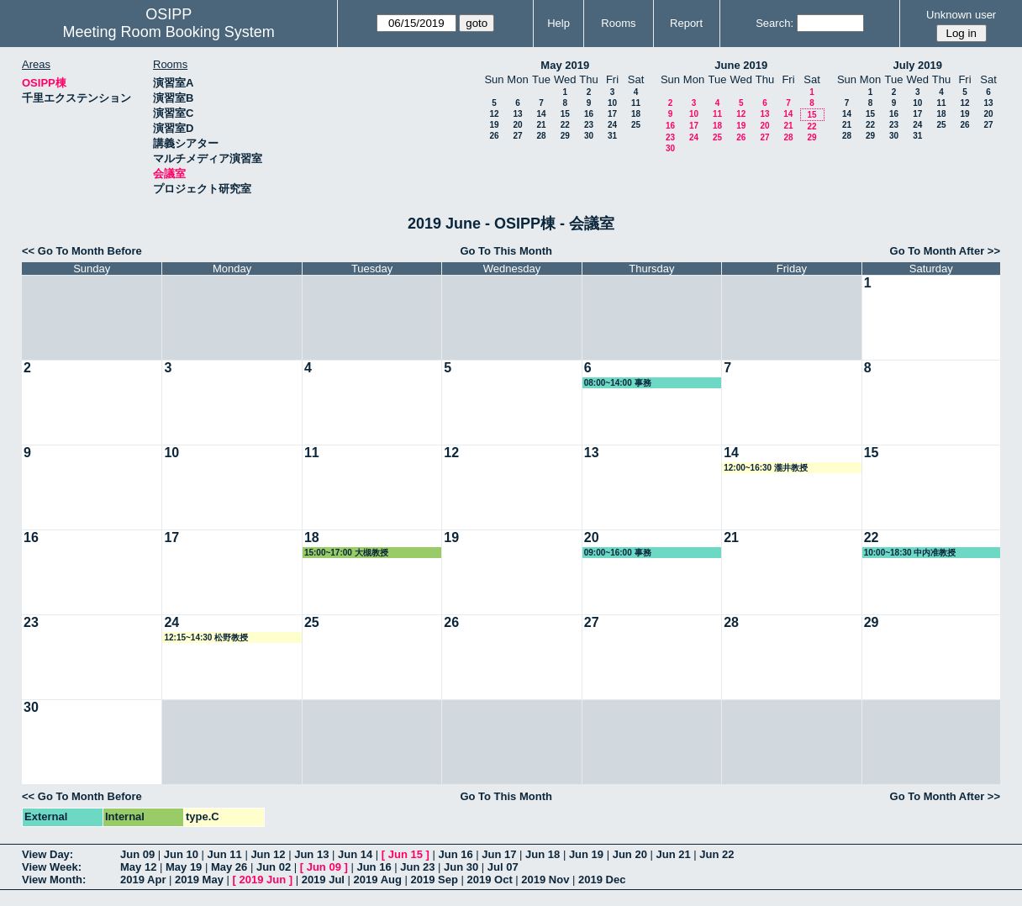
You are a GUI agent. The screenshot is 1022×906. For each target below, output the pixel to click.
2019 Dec (601, 879)
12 (493, 114)
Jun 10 (181, 854)
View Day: (47, 854)
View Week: (52, 867)
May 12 (138, 867)
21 (540, 124)
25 (635, 124)
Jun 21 (673, 854)
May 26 (229, 867)
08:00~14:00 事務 (617, 382)
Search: (774, 23)
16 (588, 114)
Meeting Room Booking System (169, 32)
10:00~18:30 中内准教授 (910, 552)
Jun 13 (311, 854)
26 (493, 135)
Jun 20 (630, 854)
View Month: (54, 879)
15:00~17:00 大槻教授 (346, 552)
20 (517, 124)
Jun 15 (405, 854)
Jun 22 (716, 854)
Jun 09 (137, 854)
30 (588, 135)
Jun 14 (355, 854)
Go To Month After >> (945, 251)
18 (635, 114)
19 (493, 124)
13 (517, 114)
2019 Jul (323, 879)
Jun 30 (461, 867)
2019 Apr (143, 879)
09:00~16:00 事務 (617, 552)
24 (612, 124)
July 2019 (917, 65)
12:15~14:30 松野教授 (206, 637)
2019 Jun (262, 879)
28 (540, 135)
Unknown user (961, 14)
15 (565, 114)
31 (612, 135)
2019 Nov (545, 879)
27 (517, 135)
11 (635, 103)
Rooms (618, 23)
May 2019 (564, 65)
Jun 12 (267, 854)
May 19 (184, 867)
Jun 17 (499, 854)
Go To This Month (506, 251)
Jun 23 (417, 867)
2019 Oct (490, 879)
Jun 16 (455, 854)
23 (588, 124)
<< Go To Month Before (82, 251)
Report (686, 23)
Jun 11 (225, 854)
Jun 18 (542, 854)
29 (565, 135)
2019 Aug (378, 879)
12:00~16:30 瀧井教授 (766, 467)
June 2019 (740, 65)
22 (565, 124)
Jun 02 (273, 867)
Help (558, 23)
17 (612, 114)
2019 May (199, 879)
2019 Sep (434, 879)
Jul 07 (503, 867)
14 (540, 114)
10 (612, 103)
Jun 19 (586, 854)
